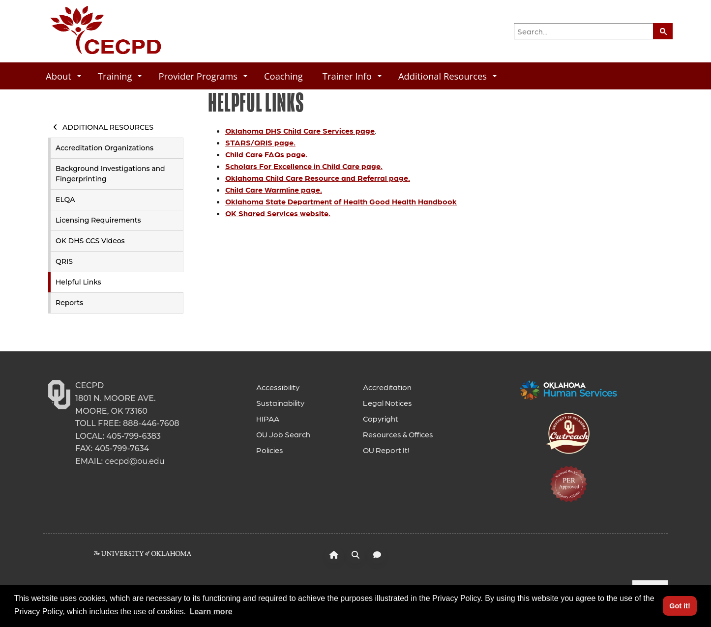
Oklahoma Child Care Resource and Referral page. (317, 177)
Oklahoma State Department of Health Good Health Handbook (341, 201)
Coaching (283, 76)
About (63, 76)
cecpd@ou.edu (134, 461)
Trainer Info (352, 76)
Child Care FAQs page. (266, 154)
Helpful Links (78, 282)
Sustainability (280, 402)
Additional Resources (447, 76)
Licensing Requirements (98, 220)
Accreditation (387, 387)
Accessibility (277, 387)
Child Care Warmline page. (273, 189)
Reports (69, 302)
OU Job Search (283, 434)
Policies (269, 450)
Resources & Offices (398, 434)
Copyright (380, 418)
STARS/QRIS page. (260, 142)
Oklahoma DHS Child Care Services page (300, 130)
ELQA (65, 199)
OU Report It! (386, 450)
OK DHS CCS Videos (90, 240)
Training (120, 76)
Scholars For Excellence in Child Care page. (304, 166)
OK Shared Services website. (277, 213)
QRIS (64, 261)
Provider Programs (202, 76)
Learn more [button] (211, 611)
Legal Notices (387, 402)
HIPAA (267, 418)
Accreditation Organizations (104, 147)
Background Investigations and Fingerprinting (110, 173)
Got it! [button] (679, 606)
